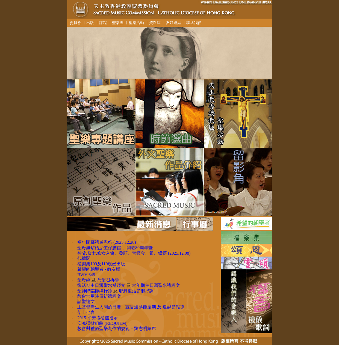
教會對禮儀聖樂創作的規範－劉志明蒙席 (116, 328)
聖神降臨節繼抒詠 (94, 291)
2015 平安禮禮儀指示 (97, 318)
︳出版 (88, 22)
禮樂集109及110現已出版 (101, 263)
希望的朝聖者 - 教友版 (98, 269)
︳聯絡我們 (192, 22)
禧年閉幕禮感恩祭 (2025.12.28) (106, 242)
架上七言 (86, 312)
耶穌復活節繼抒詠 (136, 291)
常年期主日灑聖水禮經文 (156, 285)
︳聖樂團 (115, 22)
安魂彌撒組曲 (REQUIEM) (102, 323)
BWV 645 (86, 274)
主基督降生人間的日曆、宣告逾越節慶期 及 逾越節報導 (130, 307)
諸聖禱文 (86, 301)
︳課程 (101, 22)
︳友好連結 (171, 22)
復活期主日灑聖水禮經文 (101, 285)
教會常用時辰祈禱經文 (99, 296)
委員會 (74, 22)
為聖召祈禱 (108, 280)
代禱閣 (83, 258)
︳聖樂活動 (134, 22)
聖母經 (83, 280)
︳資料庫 (153, 22)
